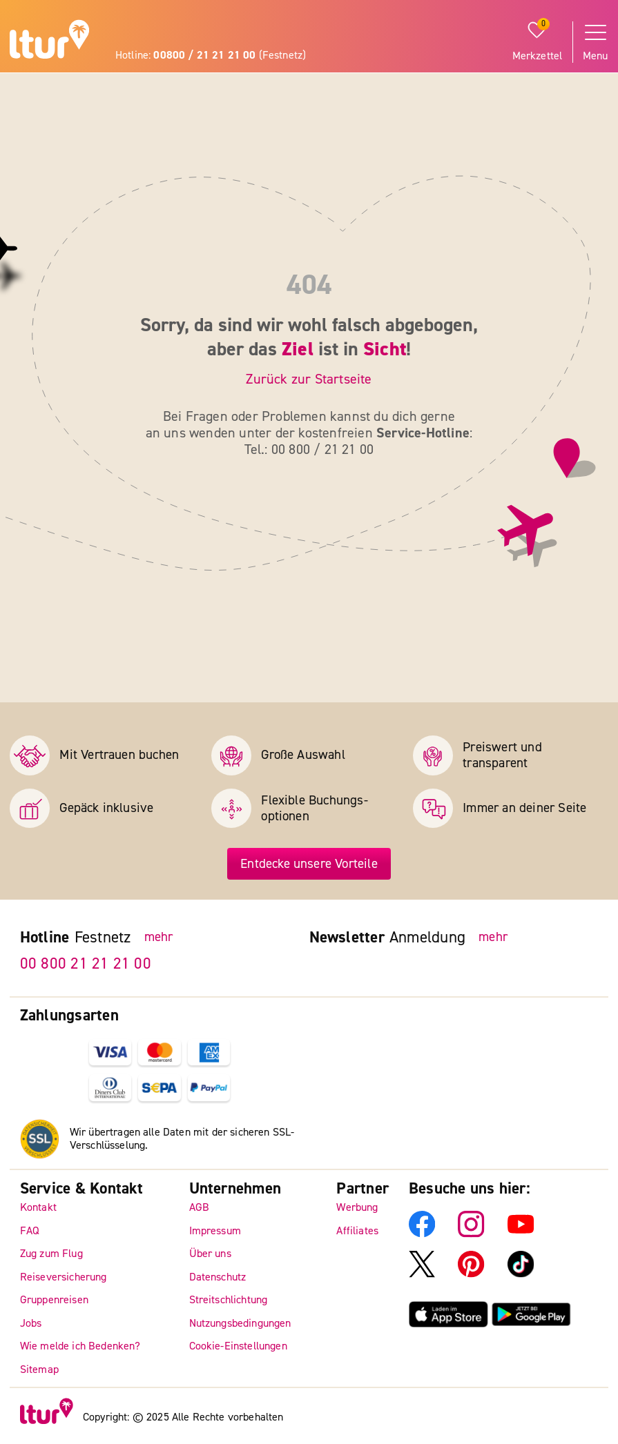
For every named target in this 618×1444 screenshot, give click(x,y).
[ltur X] (422, 1273)
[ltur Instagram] (471, 1233)
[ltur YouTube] (521, 1233)
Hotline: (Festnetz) (210, 55)
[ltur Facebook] (422, 1233)
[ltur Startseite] (49, 41)
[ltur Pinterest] (471, 1273)
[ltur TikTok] (521, 1273)
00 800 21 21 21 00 (85, 963)
